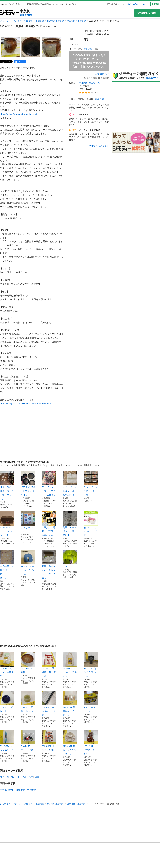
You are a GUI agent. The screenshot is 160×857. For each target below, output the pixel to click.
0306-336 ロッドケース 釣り (49, 703)
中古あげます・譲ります (12, 790)
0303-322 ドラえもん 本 (49, 740)
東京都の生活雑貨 (55, 21)
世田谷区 (88, 49)
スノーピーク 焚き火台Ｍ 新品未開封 (70, 483)
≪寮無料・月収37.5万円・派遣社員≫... (49, 523)
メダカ (70, 559)
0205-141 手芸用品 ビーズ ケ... (70, 703)
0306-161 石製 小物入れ (28, 701)
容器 (37, 777)
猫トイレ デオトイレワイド (91, 523)
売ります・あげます (23, 21)
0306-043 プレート (7, 701)
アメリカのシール (28, 522)
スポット (15, 777)
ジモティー (5, 21)
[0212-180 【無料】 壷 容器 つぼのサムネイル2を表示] (31, 47)
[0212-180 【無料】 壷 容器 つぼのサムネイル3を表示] (51, 47)
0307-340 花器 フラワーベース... (91, 664)
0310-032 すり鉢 (28, 663)
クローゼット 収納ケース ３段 (91, 483)
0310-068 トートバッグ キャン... (70, 664)
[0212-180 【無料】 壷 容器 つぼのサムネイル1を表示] (10, 47)
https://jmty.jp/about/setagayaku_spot (18, 114)
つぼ (30, 777)
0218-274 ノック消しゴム (7, 740)
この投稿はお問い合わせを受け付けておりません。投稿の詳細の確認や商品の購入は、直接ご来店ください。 (89, 61)
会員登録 (155, 4)
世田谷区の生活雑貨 (76, 21)
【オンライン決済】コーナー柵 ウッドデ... (7, 485)
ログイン (144, 4)
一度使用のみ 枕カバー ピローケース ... (7, 564)
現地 (24, 777)
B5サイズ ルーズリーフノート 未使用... (49, 483)
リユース (4, 777)
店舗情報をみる (102, 74)
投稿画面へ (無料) (147, 13)
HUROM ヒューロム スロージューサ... (7, 523)
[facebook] (20, 61)
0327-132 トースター (91, 701)
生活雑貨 (40, 21)
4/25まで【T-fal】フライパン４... (28, 483)
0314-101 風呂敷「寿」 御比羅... (49, 664)
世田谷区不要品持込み (89, 83)
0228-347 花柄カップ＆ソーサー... (70, 742)
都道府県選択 (26, 15)
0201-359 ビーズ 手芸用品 (7, 664)
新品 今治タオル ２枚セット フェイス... (49, 564)
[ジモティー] (9, 13)
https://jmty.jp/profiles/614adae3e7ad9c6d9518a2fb (25, 403)
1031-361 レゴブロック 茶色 (91, 742)
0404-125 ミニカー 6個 (28, 740)
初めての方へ (133, 4)
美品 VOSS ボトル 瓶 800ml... (70, 523)
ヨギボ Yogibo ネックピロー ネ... (28, 562)
